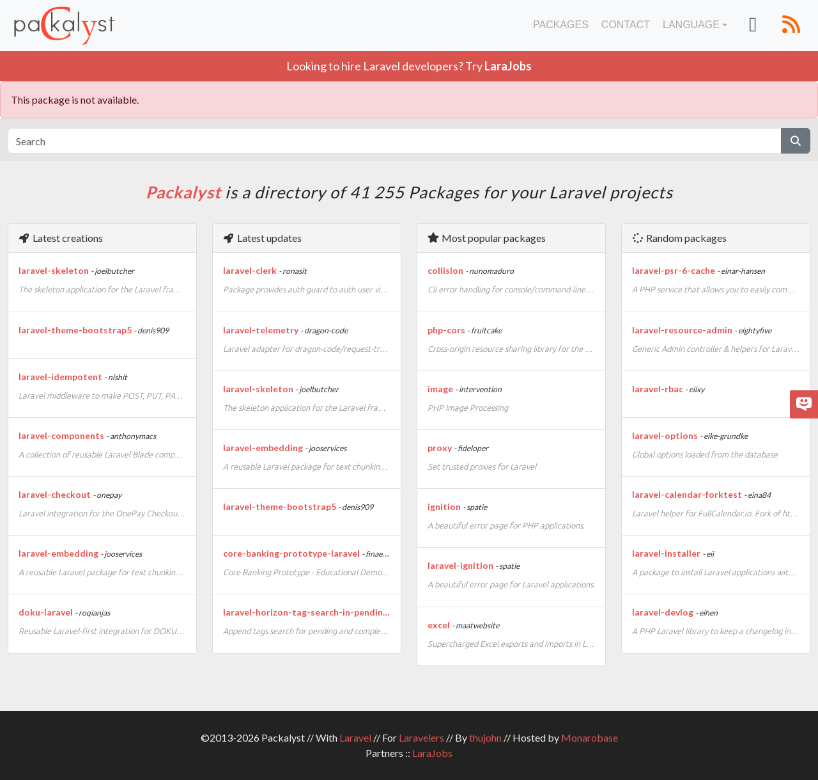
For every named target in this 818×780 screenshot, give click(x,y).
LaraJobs (432, 753)
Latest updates (262, 238)
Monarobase (589, 737)
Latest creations (60, 238)
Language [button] (691, 24)
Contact (625, 24)
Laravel (355, 737)
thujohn (485, 737)
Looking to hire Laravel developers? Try (409, 66)
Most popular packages (486, 238)
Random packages (679, 238)
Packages (561, 24)
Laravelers (421, 737)
